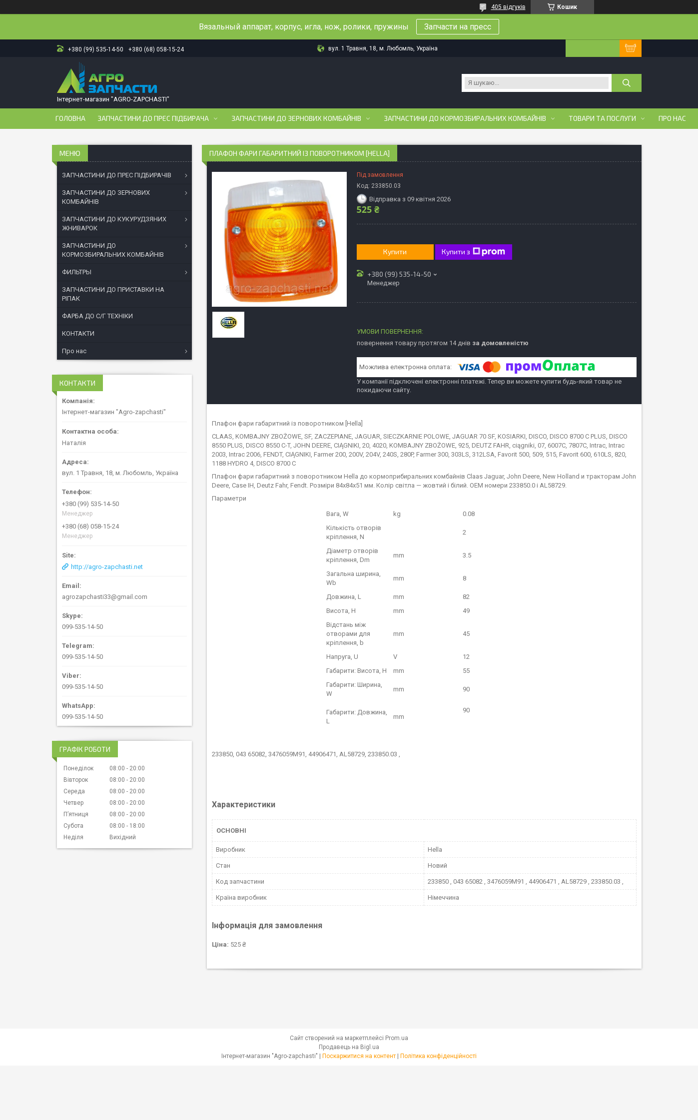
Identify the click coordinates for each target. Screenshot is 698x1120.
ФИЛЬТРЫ (76, 272)
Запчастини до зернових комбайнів (296, 118)
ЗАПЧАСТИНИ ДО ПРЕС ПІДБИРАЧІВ (116, 175)
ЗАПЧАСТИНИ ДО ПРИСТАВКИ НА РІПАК (113, 294)
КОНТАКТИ (78, 333)
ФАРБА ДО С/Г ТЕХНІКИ (97, 316)
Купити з (473, 251)
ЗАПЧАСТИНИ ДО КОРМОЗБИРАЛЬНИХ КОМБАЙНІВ (113, 250)
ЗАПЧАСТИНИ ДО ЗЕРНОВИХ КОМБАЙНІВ (106, 197)
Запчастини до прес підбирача (153, 118)
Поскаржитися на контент (359, 1056)
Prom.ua (396, 1038)
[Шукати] (627, 83)
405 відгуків (508, 6)
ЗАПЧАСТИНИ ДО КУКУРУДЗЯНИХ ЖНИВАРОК (114, 223)
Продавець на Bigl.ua (349, 1047)
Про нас (672, 118)
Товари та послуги (602, 118)
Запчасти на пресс (457, 26)
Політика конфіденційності (438, 1056)
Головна (70, 118)
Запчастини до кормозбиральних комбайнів (465, 118)
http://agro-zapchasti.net (107, 566)
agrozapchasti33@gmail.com (104, 596)
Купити (395, 251)
